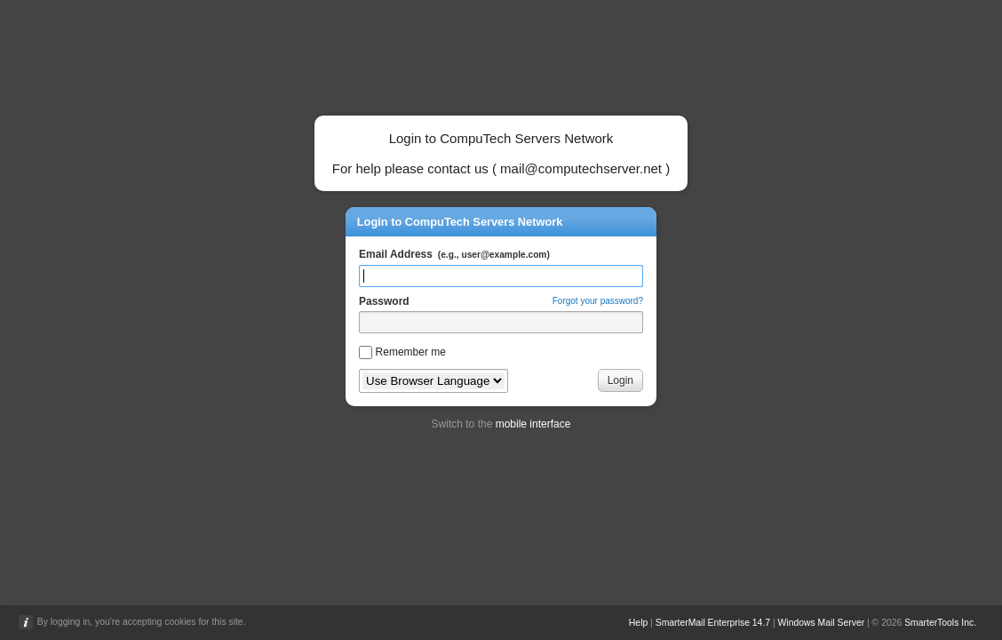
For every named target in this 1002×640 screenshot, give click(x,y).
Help (638, 623)
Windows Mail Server (821, 623)
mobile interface (533, 424)
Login (620, 380)
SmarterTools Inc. (940, 623)
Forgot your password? (598, 301)
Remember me (411, 352)
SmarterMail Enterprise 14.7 (713, 623)
